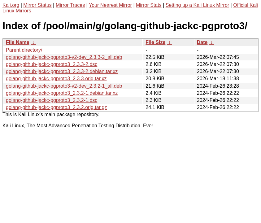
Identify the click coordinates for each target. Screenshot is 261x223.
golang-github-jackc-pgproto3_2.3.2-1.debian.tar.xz (62, 93)
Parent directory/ (24, 50)
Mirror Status (37, 5)
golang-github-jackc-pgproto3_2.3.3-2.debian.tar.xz (62, 71)
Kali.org (10, 5)
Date (202, 42)
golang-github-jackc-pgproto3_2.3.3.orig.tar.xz (56, 78)
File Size (155, 42)
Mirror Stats (149, 5)
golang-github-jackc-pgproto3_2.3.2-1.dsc (51, 100)
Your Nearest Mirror (110, 5)
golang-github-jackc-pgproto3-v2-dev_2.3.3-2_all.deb (64, 57)
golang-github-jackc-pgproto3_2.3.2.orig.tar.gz (56, 107)
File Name (17, 42)
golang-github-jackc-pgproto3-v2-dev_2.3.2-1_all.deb (64, 86)
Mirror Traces (70, 5)
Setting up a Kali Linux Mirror (197, 5)
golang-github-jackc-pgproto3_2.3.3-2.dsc (51, 64)
